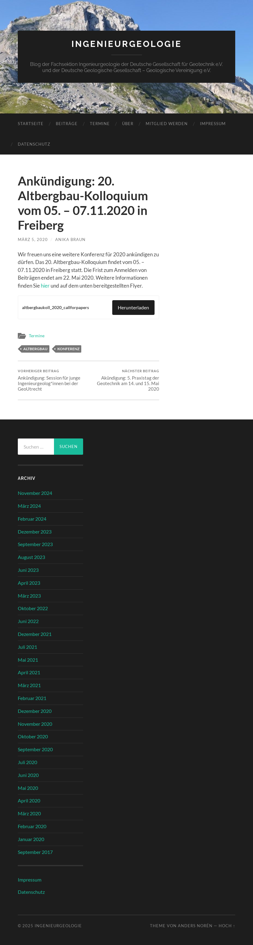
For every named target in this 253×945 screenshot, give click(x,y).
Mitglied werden (167, 123)
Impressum (213, 123)
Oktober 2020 (33, 736)
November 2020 (35, 724)
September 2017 (35, 852)
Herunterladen (133, 307)
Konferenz (68, 348)
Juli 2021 (27, 647)
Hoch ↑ (227, 925)
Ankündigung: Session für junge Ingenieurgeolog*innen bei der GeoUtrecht (52, 380)
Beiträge (67, 123)
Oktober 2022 (33, 608)
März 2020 (29, 813)
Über (127, 123)
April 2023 (29, 583)
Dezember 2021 (35, 634)
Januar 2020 (31, 839)
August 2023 (31, 557)
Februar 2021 (32, 698)
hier (45, 285)
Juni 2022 (28, 621)
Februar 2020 (32, 826)
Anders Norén (195, 925)
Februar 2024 (32, 519)
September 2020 (35, 749)
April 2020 (29, 800)
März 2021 (29, 685)
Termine (100, 123)
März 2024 (29, 506)
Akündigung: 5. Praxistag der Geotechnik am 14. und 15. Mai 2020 (124, 380)
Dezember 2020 (35, 711)
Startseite (31, 123)
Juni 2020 (28, 775)
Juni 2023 (28, 570)
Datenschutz (34, 144)
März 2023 (29, 596)
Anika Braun (70, 239)
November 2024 (35, 493)
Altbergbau (35, 348)
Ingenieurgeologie (126, 44)
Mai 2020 (28, 788)
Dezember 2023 (35, 531)
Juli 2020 (27, 762)
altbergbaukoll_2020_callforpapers (55, 307)
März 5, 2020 (33, 239)
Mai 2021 (28, 660)
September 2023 (35, 544)
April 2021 (29, 672)
